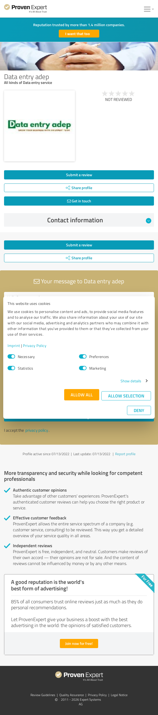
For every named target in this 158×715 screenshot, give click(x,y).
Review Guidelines (42, 695)
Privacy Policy (34, 345)
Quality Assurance (71, 695)
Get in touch (79, 200)
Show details (131, 380)
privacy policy (36, 430)
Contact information (99, 219)
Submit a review (79, 174)
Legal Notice (119, 695)
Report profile (125, 453)
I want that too (77, 33)
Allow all (82, 394)
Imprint (14, 345)
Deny (139, 410)
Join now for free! (79, 643)
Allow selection (126, 396)
